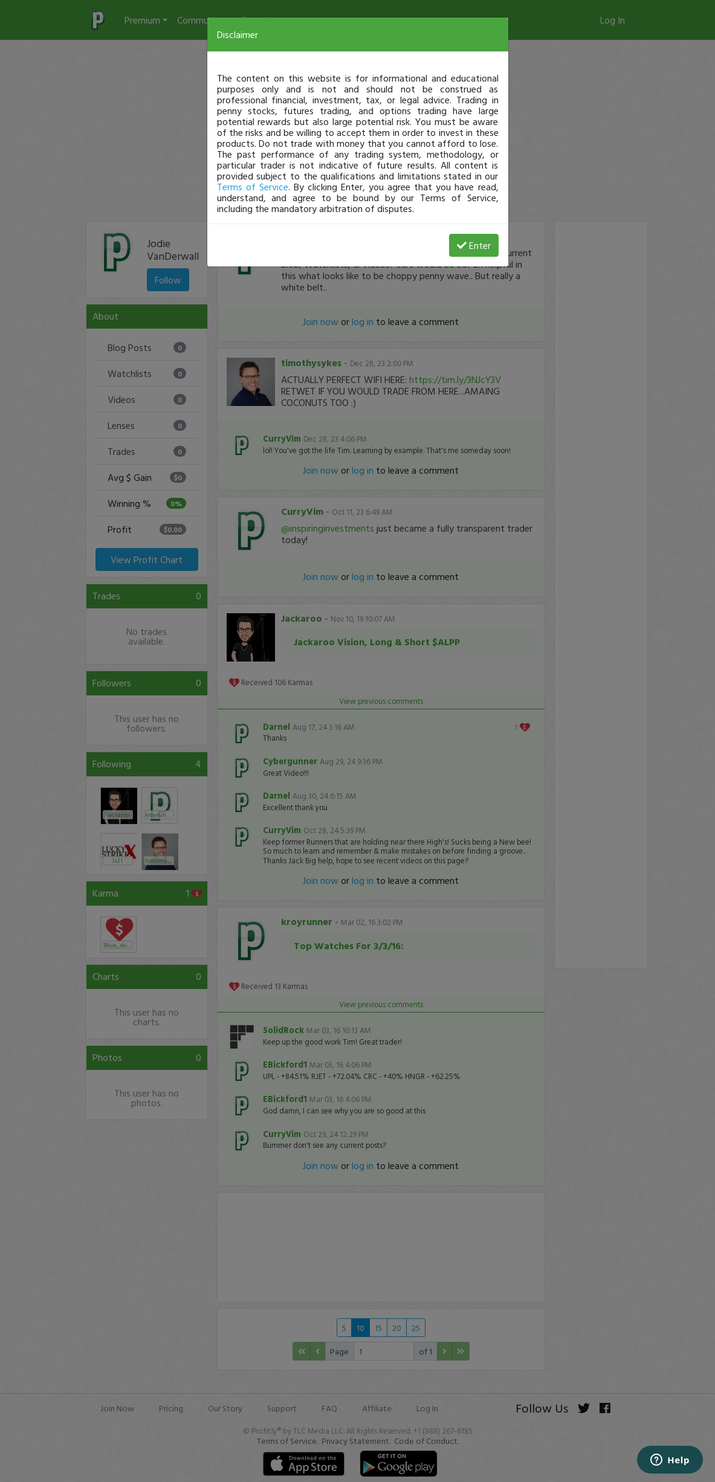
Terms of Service (252, 186)
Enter (474, 245)
